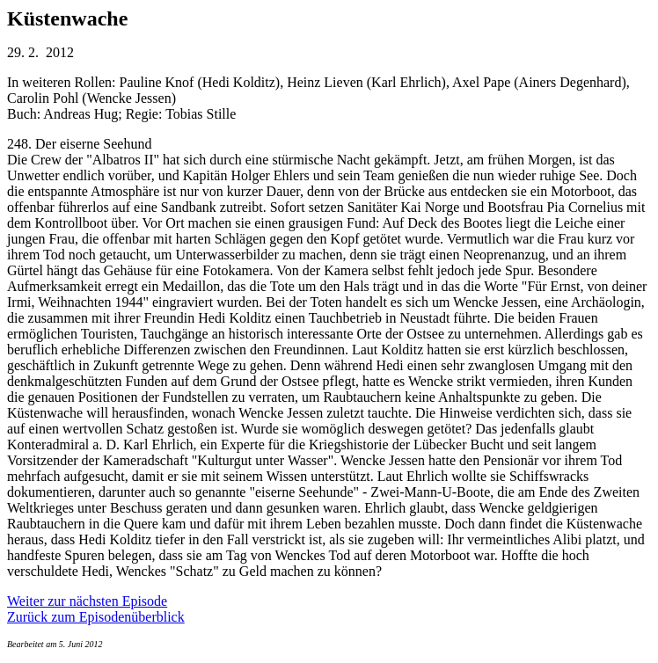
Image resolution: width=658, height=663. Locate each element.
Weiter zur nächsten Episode (87, 601)
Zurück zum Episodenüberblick (96, 616)
